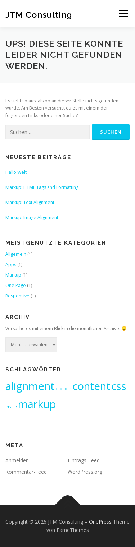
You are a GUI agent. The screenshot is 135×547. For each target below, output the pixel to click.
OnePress (100, 521)
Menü (123, 13)
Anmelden (17, 460)
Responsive (17, 296)
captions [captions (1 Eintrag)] (63, 388)
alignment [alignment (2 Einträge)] (29, 386)
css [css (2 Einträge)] (118, 386)
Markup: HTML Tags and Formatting (41, 187)
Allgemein (15, 254)
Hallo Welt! (16, 172)
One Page (15, 285)
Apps (10, 264)
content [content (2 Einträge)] (91, 386)
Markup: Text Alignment (29, 202)
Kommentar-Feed (26, 471)
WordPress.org (85, 471)
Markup (13, 275)
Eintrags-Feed (84, 460)
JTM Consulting (38, 14)
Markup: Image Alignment (31, 217)
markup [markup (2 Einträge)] (37, 404)
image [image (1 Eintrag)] (11, 406)
